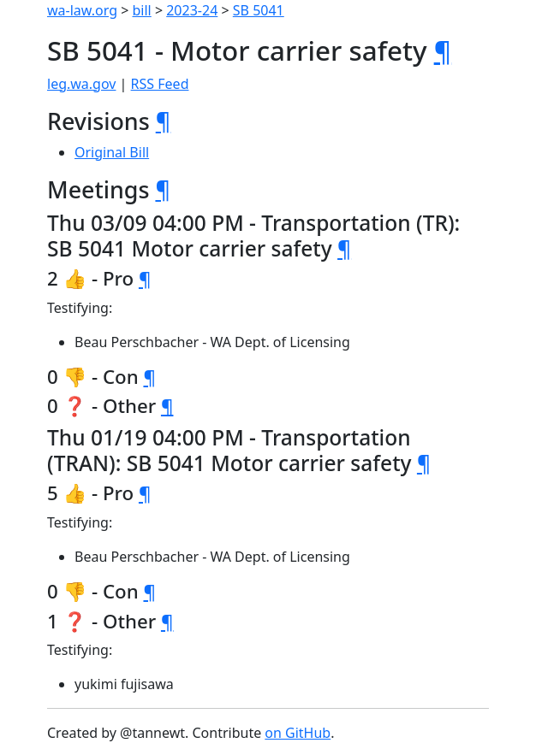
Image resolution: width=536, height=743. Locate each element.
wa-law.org (82, 10)
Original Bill (111, 152)
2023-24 (191, 10)
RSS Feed (160, 83)
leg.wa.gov (81, 83)
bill (142, 10)
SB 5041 (258, 10)
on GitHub (298, 732)
